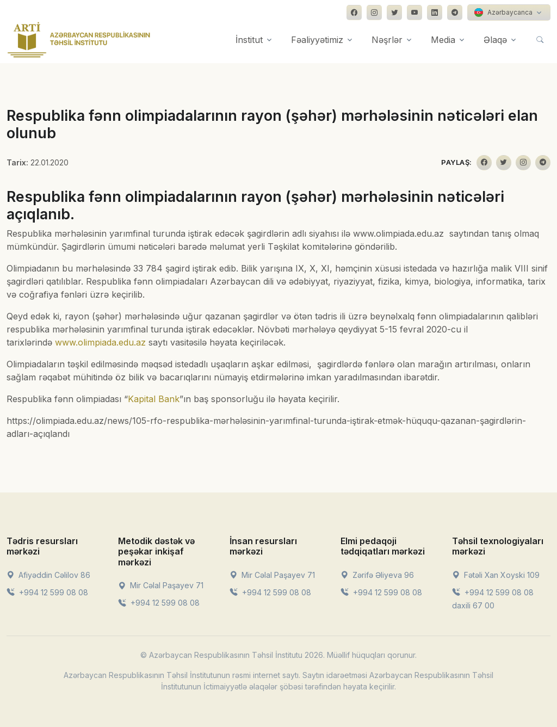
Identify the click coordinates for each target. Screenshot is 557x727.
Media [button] (443, 39)
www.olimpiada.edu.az (100, 342)
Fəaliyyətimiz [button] (317, 39)
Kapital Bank (154, 398)
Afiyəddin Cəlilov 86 (48, 575)
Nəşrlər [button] (387, 39)
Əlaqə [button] (495, 39)
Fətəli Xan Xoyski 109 (496, 575)
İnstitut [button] (249, 39)
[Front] (79, 40)
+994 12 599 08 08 (47, 592)
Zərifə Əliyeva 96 (377, 575)
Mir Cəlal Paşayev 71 (160, 585)
